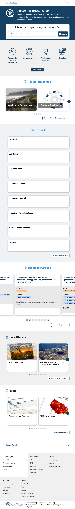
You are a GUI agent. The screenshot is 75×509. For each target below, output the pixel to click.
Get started (36, 69)
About (32, 460)
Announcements (54, 466)
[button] (69, 101)
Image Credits (12, 445)
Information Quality (31, 505)
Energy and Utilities (24, 297)
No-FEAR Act (45, 505)
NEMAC (5, 493)
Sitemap (33, 472)
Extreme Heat (22, 291)
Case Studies (25, 484)
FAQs (4, 469)
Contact (33, 466)
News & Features (9, 460)
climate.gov (7, 487)
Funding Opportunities (56, 460)
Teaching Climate (9, 463)
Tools (22, 487)
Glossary (52, 463)
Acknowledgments (36, 469)
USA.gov (6, 490)
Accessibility (41, 503)
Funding (23, 490)
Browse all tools (60, 432)
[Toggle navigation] (66, 3)
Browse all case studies (57, 378)
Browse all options (59, 325)
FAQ (31, 463)
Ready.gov (56, 505)
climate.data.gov (8, 484)
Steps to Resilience (27, 493)
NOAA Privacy (30, 503)
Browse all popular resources (54, 118)
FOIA (51, 503)
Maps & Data (7, 466)
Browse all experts (60, 255)
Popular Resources (27, 496)
